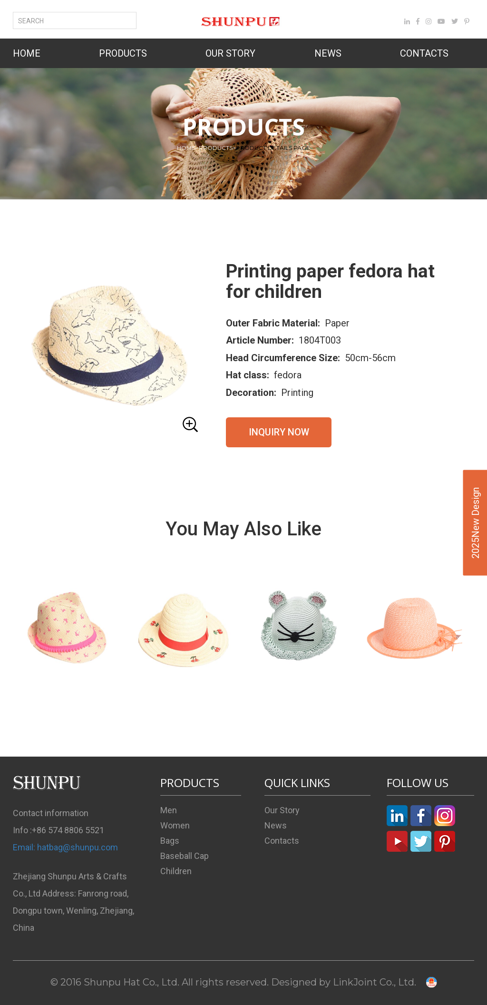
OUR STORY (230, 53)
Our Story (282, 810)
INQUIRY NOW (279, 432)
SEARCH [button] (36, 21)
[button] (109, 349)
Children (176, 871)
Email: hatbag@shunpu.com (65, 847)
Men (168, 810)
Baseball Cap (184, 856)
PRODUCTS (123, 53)
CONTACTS (424, 53)
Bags (169, 841)
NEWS (327, 53)
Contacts (281, 841)
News (275, 825)
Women (175, 825)
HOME (26, 53)
